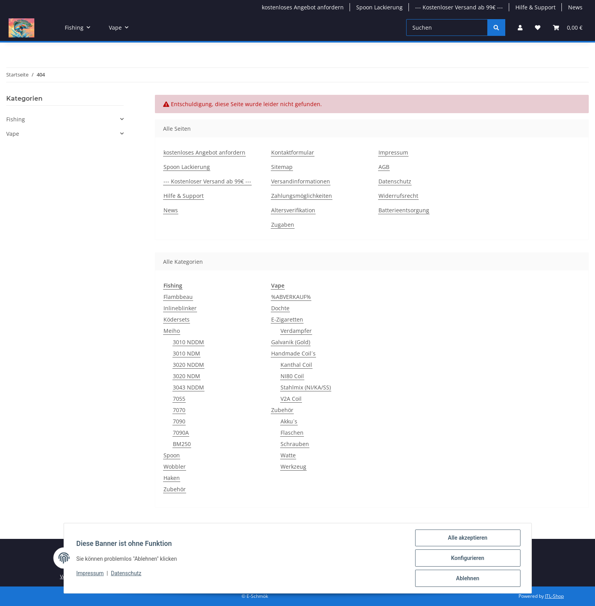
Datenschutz (126, 573)
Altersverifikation (293, 210)
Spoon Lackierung (379, 7)
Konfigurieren (467, 558)
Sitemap (282, 167)
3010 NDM (186, 353)
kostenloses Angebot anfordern (303, 7)
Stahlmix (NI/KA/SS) (306, 387)
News (575, 7)
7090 (179, 421)
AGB (383, 167)
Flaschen (292, 432)
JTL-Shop (554, 596)
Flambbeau (178, 296)
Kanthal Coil (296, 364)
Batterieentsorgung (403, 210)
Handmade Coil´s (293, 353)
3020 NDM (186, 376)
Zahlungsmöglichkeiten (301, 195)
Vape (12, 133)
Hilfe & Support (535, 7)
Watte (288, 455)
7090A (181, 432)
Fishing (15, 119)
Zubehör (174, 489)
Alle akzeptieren (467, 538)
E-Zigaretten (287, 319)
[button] (520, 27)
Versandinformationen (300, 181)
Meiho (171, 330)
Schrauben (295, 444)
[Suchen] (447, 27)
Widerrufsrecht (398, 195)
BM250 (182, 444)
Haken (171, 478)
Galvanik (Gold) (290, 342)
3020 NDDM (188, 364)
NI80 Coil (292, 376)
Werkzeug (293, 466)
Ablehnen (467, 578)
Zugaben (282, 224)
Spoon (171, 455)
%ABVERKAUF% (291, 296)
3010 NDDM (188, 342)
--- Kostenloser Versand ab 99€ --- (459, 7)
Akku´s (289, 421)
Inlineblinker (180, 308)
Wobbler (174, 466)
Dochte (280, 308)
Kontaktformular (292, 152)
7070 (179, 410)
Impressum (90, 573)
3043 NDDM (188, 387)
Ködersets (176, 319)
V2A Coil (291, 398)
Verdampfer (296, 330)
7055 (179, 398)
